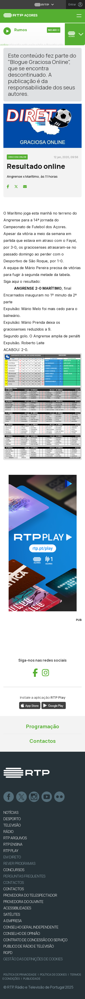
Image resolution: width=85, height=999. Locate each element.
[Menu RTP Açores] (80, 16)
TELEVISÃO (12, 825)
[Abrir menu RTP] (42, 4)
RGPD (7, 952)
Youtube (46, 797)
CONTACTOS (13, 888)
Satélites (11, 914)
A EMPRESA (12, 920)
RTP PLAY (10, 850)
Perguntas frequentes (24, 876)
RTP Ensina (12, 844)
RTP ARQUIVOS (15, 837)
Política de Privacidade (19, 974)
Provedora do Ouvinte (23, 901)
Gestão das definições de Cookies (33, 958)
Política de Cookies (53, 974)
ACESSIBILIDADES (17, 907)
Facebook (8, 797)
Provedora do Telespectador (30, 895)
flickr (59, 797)
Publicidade (31, 979)
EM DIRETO (12, 857)
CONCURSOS (13, 869)
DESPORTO (12, 818)
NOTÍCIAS (10, 812)
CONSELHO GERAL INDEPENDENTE (30, 927)
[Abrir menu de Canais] (74, 34)
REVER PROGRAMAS (19, 863)
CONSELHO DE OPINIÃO (21, 933)
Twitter (21, 797)
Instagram (34, 797)
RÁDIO (8, 831)
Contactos (42, 741)
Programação (42, 726)
